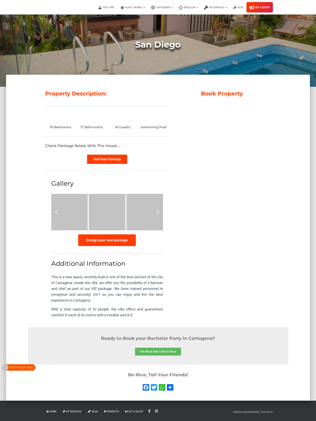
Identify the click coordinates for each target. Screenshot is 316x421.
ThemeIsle (266, 412)
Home (51, 411)
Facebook (149, 411)
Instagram (156, 411)
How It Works (132, 8)
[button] (56, 212)
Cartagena (162, 8)
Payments (111, 411)
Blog (238, 8)
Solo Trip (106, 8)
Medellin (188, 8)
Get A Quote (259, 8)
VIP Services (215, 8)
